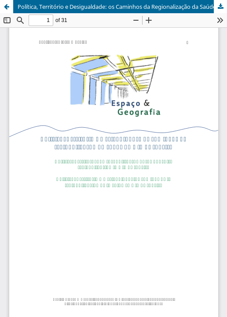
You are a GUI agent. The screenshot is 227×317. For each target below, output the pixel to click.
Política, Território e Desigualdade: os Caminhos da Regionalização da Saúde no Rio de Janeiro (122, 7)
